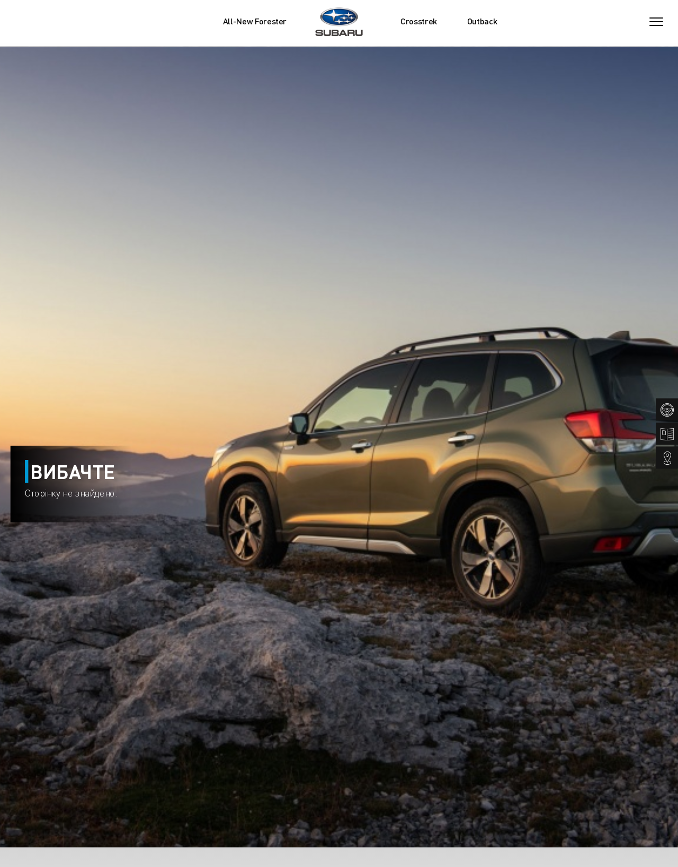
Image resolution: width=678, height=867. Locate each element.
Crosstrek (418, 21)
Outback (482, 21)
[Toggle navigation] (656, 21)
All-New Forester (255, 21)
